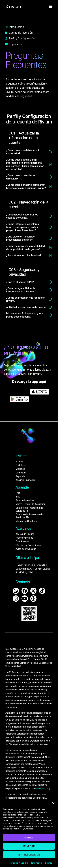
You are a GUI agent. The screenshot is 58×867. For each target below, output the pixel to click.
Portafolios (21, 465)
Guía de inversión (24, 500)
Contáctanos (22, 541)
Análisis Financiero (25, 480)
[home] (14, 6)
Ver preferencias (29, 854)
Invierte (19, 461)
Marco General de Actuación (30, 504)
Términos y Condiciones (41, 863)
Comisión (20, 472)
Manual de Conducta (26, 521)
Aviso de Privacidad (19, 863)
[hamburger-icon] (50, 6)
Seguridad (20, 476)
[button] (53, 803)
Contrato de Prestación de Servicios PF (29, 509)
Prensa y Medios (24, 537)
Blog (17, 496)
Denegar (29, 846)
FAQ (17, 492)
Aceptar (29, 837)
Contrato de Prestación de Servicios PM (29, 516)
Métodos (20, 468)
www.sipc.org (43, 788)
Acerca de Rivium (24, 534)
